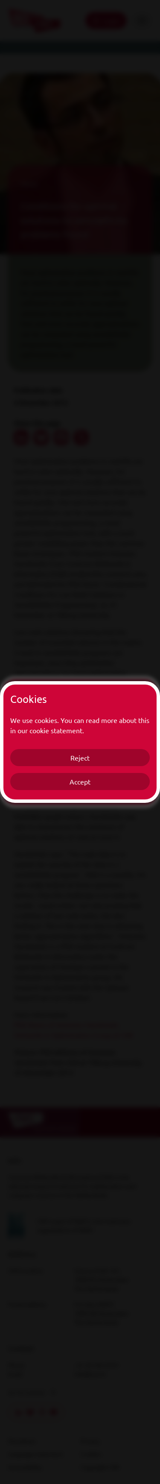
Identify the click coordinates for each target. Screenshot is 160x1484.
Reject (80, 757)
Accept (80, 781)
